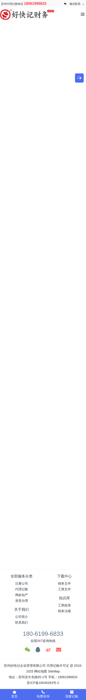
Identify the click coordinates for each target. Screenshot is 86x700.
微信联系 (74, 4)
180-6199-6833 (43, 633)
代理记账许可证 (58, 665)
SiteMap (54, 671)
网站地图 (40, 671)
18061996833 (35, 4)
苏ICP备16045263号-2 (43, 683)
